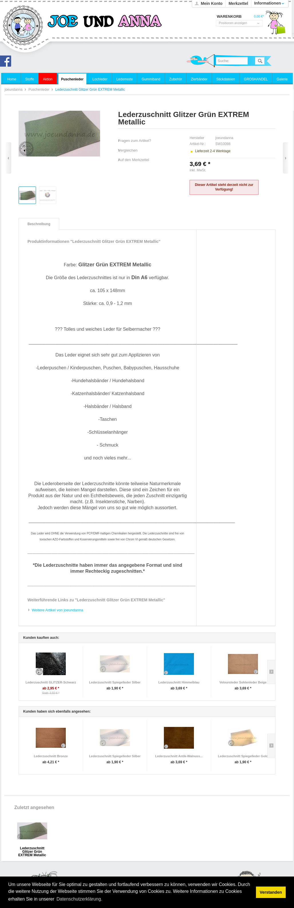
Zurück (8, 158)
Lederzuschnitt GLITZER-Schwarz (50, 682)
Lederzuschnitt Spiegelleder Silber (114, 682)
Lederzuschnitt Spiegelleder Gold (243, 756)
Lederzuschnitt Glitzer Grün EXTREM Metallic (32, 850)
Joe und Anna (7, 62)
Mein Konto (212, 3)
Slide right (271, 672)
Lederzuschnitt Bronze (51, 756)
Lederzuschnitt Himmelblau (179, 682)
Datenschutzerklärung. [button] (79, 899)
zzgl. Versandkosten (222, 170)
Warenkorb (275, 24)
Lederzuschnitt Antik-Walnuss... (178, 756)
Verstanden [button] (271, 892)
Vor (285, 158)
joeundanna (23, 26)
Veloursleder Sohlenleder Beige (243, 682)
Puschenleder (39, 90)
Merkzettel (238, 3)
